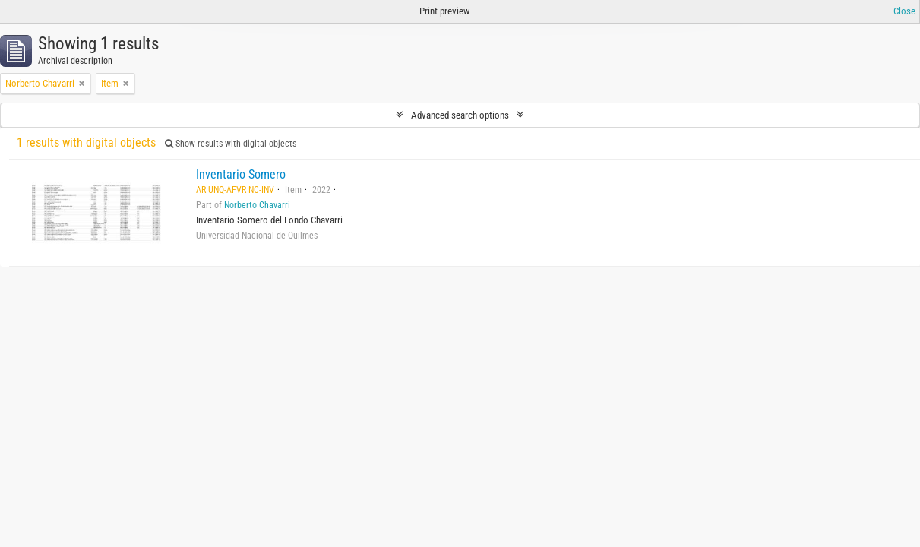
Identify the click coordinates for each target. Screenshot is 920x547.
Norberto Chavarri (257, 205)
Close (904, 11)
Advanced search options (460, 115)
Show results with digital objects (230, 143)
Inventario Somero (241, 174)
